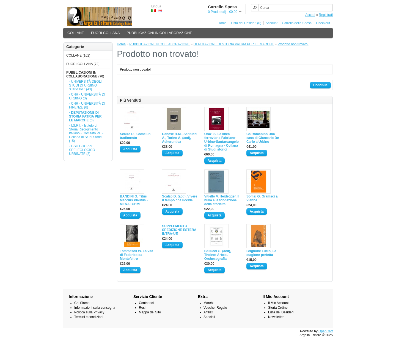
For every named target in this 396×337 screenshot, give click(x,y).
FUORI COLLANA (105, 33)
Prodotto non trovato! (293, 44)
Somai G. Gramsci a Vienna (261, 198)
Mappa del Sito (150, 312)
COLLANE (75, 33)
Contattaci (146, 303)
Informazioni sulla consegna (94, 308)
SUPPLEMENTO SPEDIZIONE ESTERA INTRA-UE (179, 230)
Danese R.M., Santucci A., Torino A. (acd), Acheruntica (179, 138)
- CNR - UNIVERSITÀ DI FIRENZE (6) (87, 105)
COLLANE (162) (78, 55)
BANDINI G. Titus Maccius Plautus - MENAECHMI (134, 200)
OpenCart (325, 331)
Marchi (208, 303)
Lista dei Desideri (280, 312)
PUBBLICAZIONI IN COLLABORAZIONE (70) (85, 74)
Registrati (326, 15)
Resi (142, 308)
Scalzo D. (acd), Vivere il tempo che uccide (179, 198)
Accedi (310, 15)
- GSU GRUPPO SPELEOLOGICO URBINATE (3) (82, 150)
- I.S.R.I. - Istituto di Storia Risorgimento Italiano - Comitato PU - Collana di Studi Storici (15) (86, 133)
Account (271, 23)
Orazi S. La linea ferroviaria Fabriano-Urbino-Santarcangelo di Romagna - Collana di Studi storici (221, 141)
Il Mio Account (278, 303)
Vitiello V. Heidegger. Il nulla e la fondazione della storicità (221, 200)
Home (222, 23)
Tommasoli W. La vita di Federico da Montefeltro (136, 255)
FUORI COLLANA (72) (83, 64)
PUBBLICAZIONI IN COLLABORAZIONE (159, 33)
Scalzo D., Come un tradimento (135, 136)
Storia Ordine (278, 308)
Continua (320, 85)
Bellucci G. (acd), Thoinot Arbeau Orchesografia (217, 255)
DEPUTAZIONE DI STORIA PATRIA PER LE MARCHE (234, 44)
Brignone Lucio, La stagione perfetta (261, 253)
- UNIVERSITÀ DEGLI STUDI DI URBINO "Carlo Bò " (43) (85, 85)
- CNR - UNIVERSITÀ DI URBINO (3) (87, 96)
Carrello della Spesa (297, 23)
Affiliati (208, 312)
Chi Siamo (81, 303)
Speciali (209, 317)
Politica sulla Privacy (89, 312)
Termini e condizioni (88, 317)
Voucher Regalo (215, 308)
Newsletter (276, 317)
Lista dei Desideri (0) (246, 23)
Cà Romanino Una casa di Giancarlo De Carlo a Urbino (262, 138)
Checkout (323, 23)
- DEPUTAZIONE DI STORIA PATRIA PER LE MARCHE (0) (85, 116)
